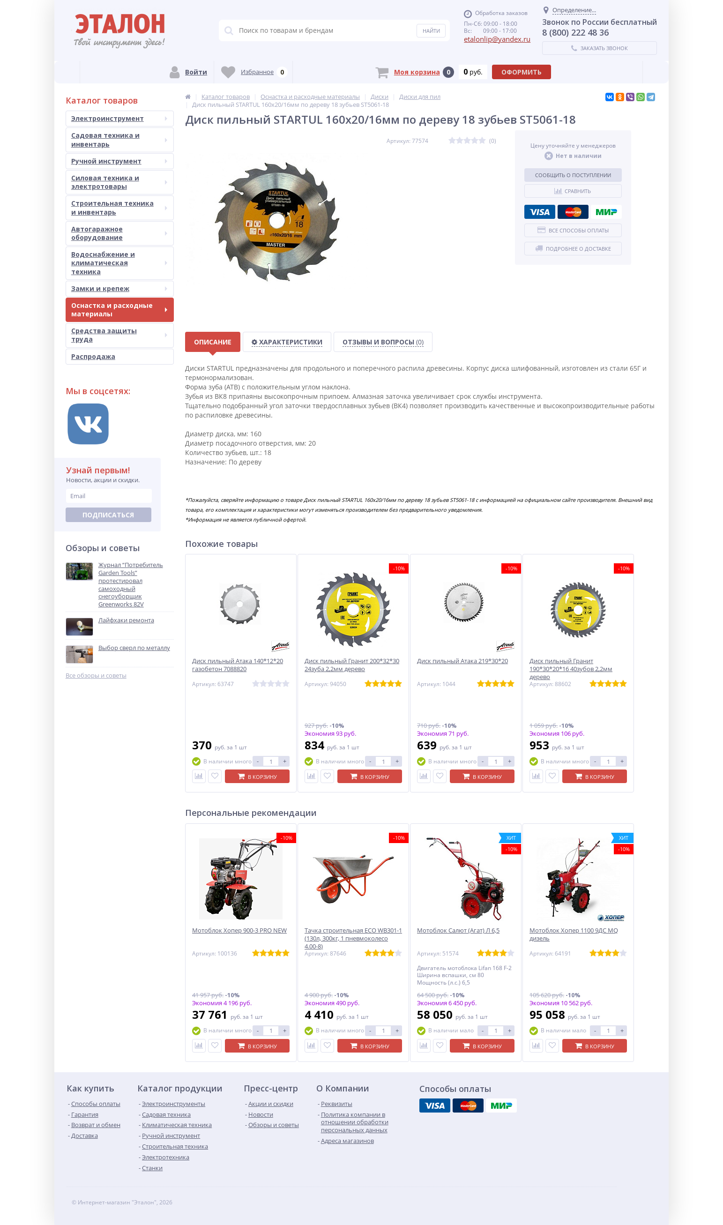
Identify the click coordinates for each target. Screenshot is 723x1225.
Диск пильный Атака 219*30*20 (462, 661)
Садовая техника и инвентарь (119, 139)
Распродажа (93, 356)
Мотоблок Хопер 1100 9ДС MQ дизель (573, 934)
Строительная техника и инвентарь (119, 207)
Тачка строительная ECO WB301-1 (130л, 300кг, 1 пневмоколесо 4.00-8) (353, 938)
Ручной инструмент (119, 161)
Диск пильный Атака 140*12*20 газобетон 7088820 (237, 665)
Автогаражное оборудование (119, 233)
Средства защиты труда (119, 335)
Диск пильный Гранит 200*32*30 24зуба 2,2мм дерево (352, 665)
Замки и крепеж (119, 288)
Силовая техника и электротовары (119, 182)
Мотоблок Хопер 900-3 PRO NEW (239, 930)
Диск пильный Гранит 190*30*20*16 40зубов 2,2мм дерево (570, 669)
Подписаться (108, 514)
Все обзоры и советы (96, 676)
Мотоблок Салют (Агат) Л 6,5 (458, 930)
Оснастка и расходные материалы (119, 309)
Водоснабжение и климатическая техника (119, 263)
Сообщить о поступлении (573, 175)
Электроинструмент (119, 118)
